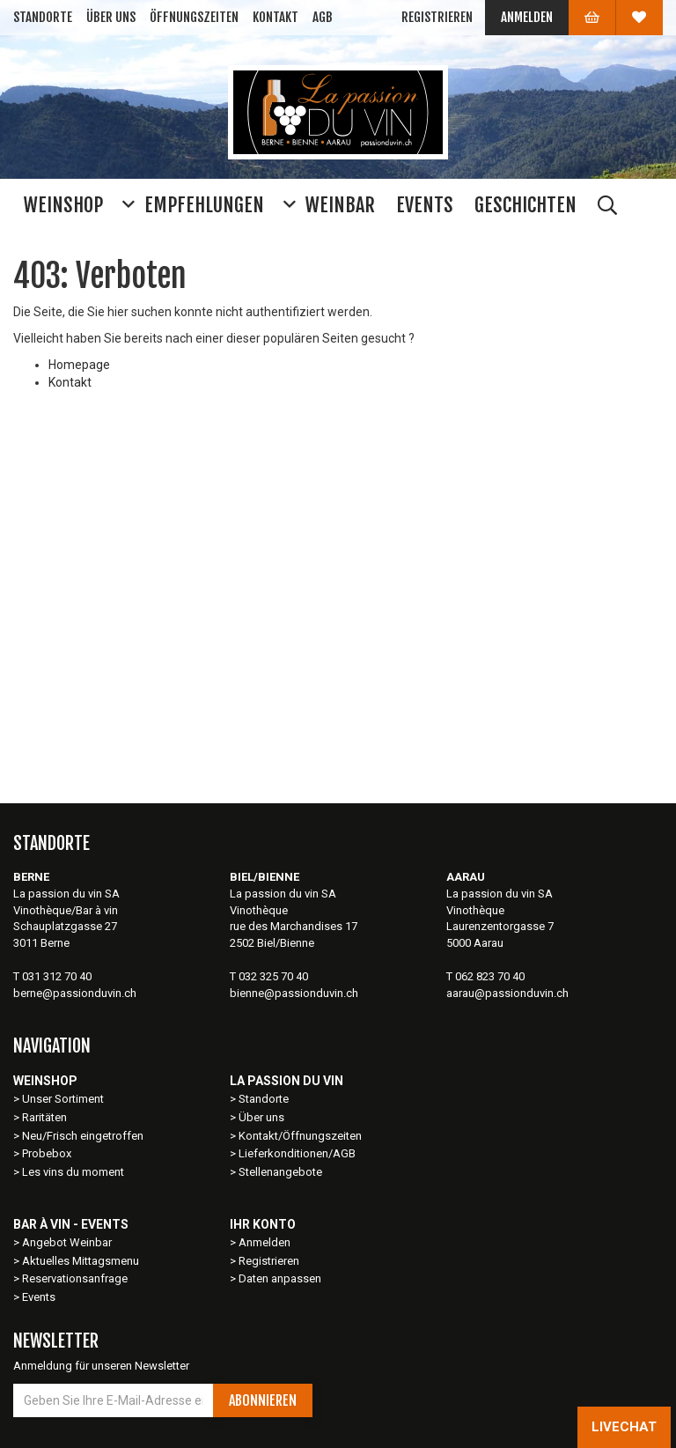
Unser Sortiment (64, 1098)
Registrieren (437, 17)
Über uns (111, 17)
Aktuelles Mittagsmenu (80, 1260)
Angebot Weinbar (67, 1242)
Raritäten (44, 1117)
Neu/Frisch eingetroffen (82, 1135)
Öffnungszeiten (194, 17)
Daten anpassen (280, 1278)
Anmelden (527, 17)
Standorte (42, 17)
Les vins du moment (73, 1171)
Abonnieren (263, 1400)
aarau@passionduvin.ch (507, 993)
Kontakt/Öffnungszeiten (300, 1135)
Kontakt (275, 17)
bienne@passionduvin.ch (294, 993)
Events (38, 1297)
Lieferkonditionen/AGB (297, 1153)
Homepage (79, 365)
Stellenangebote (280, 1171)
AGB (322, 17)
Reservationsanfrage (75, 1278)
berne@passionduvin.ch (74, 993)
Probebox (46, 1153)
